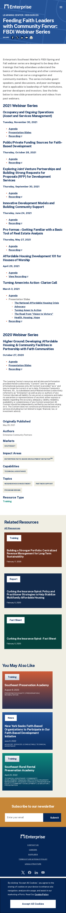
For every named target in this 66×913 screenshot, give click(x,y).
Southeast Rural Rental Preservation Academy (20, 768)
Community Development (24, 783)
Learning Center (13, 15)
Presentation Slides (20, 132)
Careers (33, 850)
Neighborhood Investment (17, 484)
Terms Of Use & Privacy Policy (33, 859)
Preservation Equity (14, 693)
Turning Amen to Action (27, 310)
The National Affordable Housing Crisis (36, 303)
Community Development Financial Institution (21, 779)
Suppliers (33, 854)
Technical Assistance (15, 471)
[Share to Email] (26, 37)
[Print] (31, 37)
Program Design (12, 490)
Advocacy (19, 306)
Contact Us (33, 845)
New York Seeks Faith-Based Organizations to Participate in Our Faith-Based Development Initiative (27, 731)
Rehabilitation (11, 695)
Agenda (13, 128)
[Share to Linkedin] (22, 37)
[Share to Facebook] (12, 37)
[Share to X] (17, 37)
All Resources (12, 528)
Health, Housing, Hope (27, 317)
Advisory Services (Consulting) (20, 744)
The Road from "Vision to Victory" (33, 314)
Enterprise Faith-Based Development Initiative (28, 459)
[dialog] (33, 895)
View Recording (19, 276)
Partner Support (44, 484)
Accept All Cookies (33, 904)
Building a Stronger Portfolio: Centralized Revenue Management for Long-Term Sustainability (32, 553)
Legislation (43, 783)
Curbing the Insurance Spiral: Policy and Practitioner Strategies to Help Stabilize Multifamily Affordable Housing (31, 594)
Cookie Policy (42, 894)
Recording (16, 136)
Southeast (9, 446)
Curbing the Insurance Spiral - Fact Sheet (31, 638)
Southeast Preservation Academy (27, 685)
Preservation (32, 693)
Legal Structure (33, 864)
